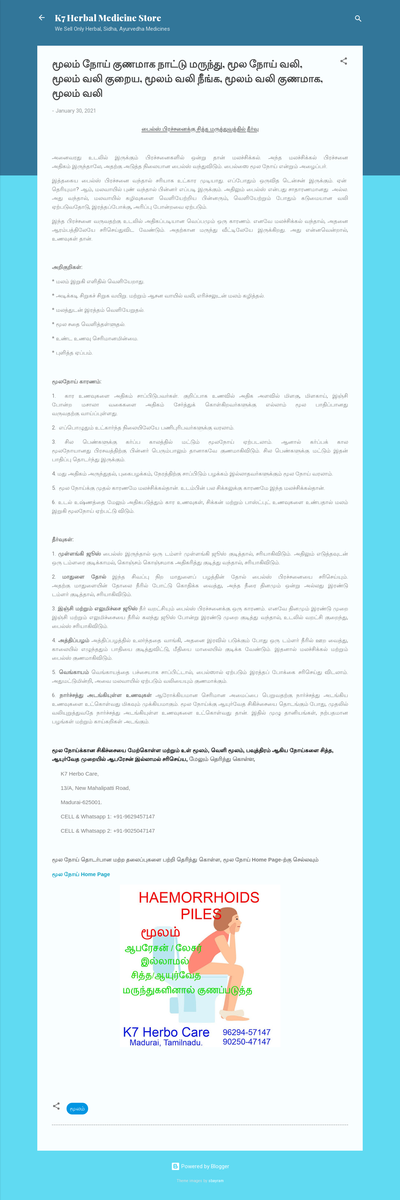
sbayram (216, 1180)
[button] (343, 62)
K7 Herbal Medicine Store (108, 17)
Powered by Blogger (200, 1166)
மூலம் (77, 1108)
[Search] (358, 20)
